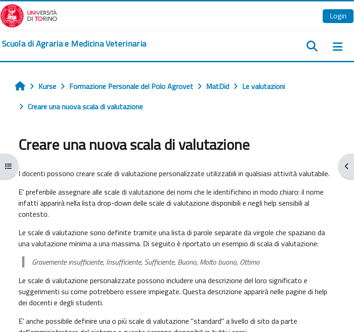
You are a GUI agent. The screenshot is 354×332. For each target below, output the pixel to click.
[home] (74, 44)
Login (338, 15)
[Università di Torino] (29, 14)
